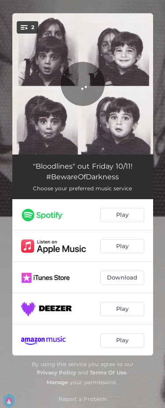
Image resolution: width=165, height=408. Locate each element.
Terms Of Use (108, 372)
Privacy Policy (56, 372)
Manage (57, 382)
